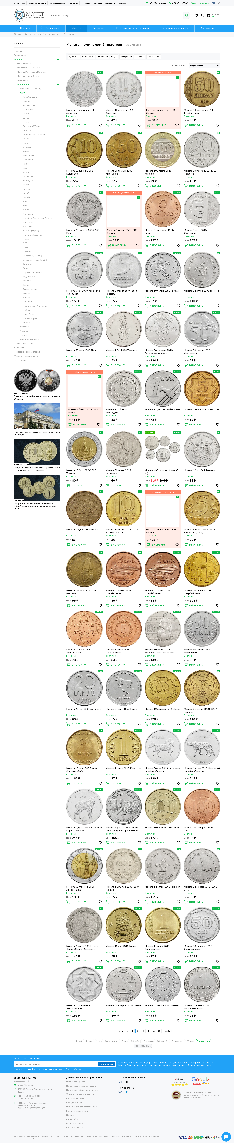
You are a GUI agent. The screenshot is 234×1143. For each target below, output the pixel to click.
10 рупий (162, 1041)
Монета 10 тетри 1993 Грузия (162, 291)
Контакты (73, 3)
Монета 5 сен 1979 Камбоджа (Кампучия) (83, 292)
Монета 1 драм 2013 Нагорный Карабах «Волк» (84, 829)
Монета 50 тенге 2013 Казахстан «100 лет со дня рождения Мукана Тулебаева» (161, 651)
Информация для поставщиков (81, 1106)
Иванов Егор (39, 1139)
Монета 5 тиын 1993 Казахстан (201, 409)
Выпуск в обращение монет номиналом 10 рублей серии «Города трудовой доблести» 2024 (35, 506)
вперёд (168, 1031)
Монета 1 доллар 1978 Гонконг (201, 291)
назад (119, 1031)
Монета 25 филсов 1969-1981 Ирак (83, 232)
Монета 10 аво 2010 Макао (121, 946)
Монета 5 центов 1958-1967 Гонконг (200, 711)
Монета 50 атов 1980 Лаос (81, 350)
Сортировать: (178, 65)
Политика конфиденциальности (82, 1090)
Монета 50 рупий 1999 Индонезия (197, 352)
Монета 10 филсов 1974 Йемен (162, 709)
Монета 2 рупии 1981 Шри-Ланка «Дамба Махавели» (82, 948)
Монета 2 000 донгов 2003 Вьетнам (81, 592)
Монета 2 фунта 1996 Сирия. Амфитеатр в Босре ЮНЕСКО (122, 829)
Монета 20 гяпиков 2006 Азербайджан (198, 592)
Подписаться (106, 1064)
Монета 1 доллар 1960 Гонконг (162, 887)
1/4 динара (111, 1041)
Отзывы (122, 3)
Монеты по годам (74, 1123)
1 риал (89, 1041)
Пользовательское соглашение (82, 1086)
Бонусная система (57, 3)
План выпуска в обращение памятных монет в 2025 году (37, 433)
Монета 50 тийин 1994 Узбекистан (197, 651)
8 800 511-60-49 (178, 3)
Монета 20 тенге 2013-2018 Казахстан (200, 172)
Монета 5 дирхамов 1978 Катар (159, 232)
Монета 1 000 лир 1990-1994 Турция (123, 888)
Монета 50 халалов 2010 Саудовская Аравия (159, 352)
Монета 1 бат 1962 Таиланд (199, 470)
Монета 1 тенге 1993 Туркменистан (78, 651)
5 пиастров (203, 1041)
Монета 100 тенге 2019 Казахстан (158, 172)
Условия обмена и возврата (80, 1094)
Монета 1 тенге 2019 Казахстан (123, 768)
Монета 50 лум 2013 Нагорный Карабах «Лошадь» (162, 770)
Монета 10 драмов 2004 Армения (80, 112)
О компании (19, 3)
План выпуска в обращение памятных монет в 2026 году (37, 397)
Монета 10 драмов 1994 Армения (119, 112)
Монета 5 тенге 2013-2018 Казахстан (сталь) (199, 531)
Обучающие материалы (104, 3)
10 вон (124, 1041)
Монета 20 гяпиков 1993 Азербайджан (80, 1007)
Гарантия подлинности (77, 1111)
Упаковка (85, 3)
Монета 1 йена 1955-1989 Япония (161, 112)
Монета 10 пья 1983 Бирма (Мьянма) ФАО (81, 770)
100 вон (189, 1041)
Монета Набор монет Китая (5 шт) (161, 472)
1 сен (99, 1041)
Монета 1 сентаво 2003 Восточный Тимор (197, 1007)
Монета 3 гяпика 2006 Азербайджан (118, 592)
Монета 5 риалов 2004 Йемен (162, 1005)
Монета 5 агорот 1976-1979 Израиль (122, 292)
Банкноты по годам (75, 1127)
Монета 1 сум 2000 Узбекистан (162, 409)
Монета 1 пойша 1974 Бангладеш (118, 411)
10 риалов (148, 1041)
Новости (70, 1115)
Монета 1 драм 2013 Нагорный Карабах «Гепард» (202, 770)
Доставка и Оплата (37, 3)
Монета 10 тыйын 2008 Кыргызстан (79, 172)
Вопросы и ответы (75, 1098)
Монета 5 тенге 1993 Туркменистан (118, 651)
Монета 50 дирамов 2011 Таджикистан (198, 112)
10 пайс (135, 1041)
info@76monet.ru (156, 3)
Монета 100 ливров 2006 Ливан (198, 829)
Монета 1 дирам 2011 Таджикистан (157, 948)
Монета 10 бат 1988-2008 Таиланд (81, 472)
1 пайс (79, 1041)
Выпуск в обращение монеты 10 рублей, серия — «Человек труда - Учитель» (37, 469)
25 (159, 1031)
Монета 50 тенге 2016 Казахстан (118, 472)
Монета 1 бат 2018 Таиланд (121, 350)
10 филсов (176, 1041)
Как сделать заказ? (76, 1102)
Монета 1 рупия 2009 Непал (82, 529)
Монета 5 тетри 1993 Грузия (122, 709)
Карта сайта (72, 1119)
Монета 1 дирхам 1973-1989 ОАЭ (200, 888)
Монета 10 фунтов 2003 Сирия (162, 827)
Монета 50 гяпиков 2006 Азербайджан (80, 888)
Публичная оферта (75, 1081)
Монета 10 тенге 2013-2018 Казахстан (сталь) (122, 531)
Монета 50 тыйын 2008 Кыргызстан (119, 172)
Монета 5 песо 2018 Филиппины (195, 232)
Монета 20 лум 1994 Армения (83, 709)
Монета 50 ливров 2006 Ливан (123, 1005)
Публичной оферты (74, 1069)
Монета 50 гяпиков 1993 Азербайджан (198, 948)
